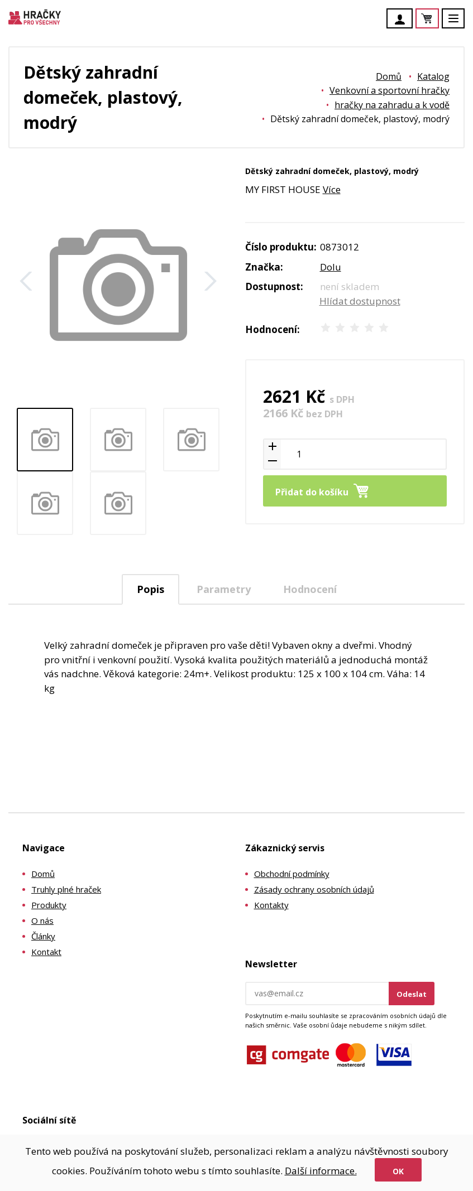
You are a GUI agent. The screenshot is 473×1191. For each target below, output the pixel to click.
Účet (402, 19)
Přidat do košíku (311, 492)
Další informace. (321, 1170)
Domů (389, 76)
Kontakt (46, 951)
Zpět (26, 281)
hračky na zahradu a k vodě (392, 105)
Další (210, 281)
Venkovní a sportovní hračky (389, 90)
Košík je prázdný (438, 19)
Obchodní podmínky (291, 873)
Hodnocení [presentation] (310, 589)
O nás (42, 920)
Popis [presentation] (150, 589)
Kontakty (271, 904)
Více (332, 189)
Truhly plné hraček (66, 889)
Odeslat (411, 994)
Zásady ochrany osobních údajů (314, 889)
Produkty (48, 904)
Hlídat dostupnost (359, 301)
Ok (398, 1171)
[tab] (150, 589)
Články (43, 936)
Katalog (433, 76)
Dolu (330, 267)
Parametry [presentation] (224, 589)
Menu (460, 23)
